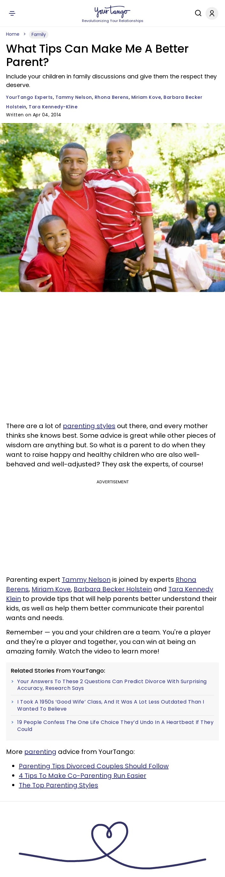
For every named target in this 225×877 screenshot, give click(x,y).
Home (12, 34)
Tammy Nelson (73, 97)
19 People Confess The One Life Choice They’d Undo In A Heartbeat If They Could (115, 726)
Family (39, 34)
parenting (40, 751)
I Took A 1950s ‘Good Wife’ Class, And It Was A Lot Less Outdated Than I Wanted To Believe (110, 705)
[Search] (196, 13)
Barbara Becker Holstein (113, 589)
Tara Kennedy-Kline (53, 107)
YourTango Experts (29, 97)
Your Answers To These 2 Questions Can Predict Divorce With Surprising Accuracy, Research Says (112, 685)
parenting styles (89, 425)
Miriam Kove (146, 97)
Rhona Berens (112, 97)
